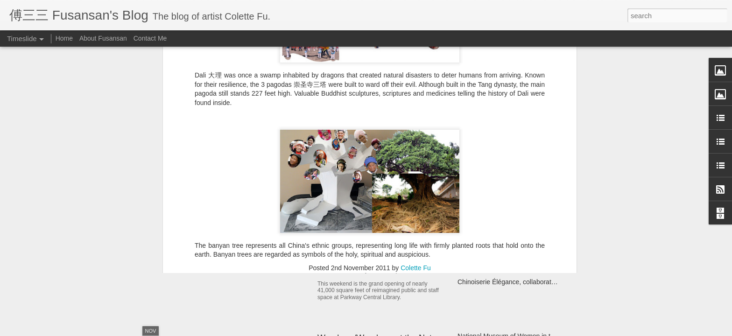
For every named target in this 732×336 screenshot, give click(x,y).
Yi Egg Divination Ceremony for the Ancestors (524, 200)
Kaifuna (468, 216)
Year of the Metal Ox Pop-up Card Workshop (274, 216)
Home (64, 38)
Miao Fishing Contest (488, 233)
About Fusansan (103, 38)
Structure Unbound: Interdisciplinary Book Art (523, 265)
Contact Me (150, 38)
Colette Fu (416, 101)
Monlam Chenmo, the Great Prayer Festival (521, 249)
